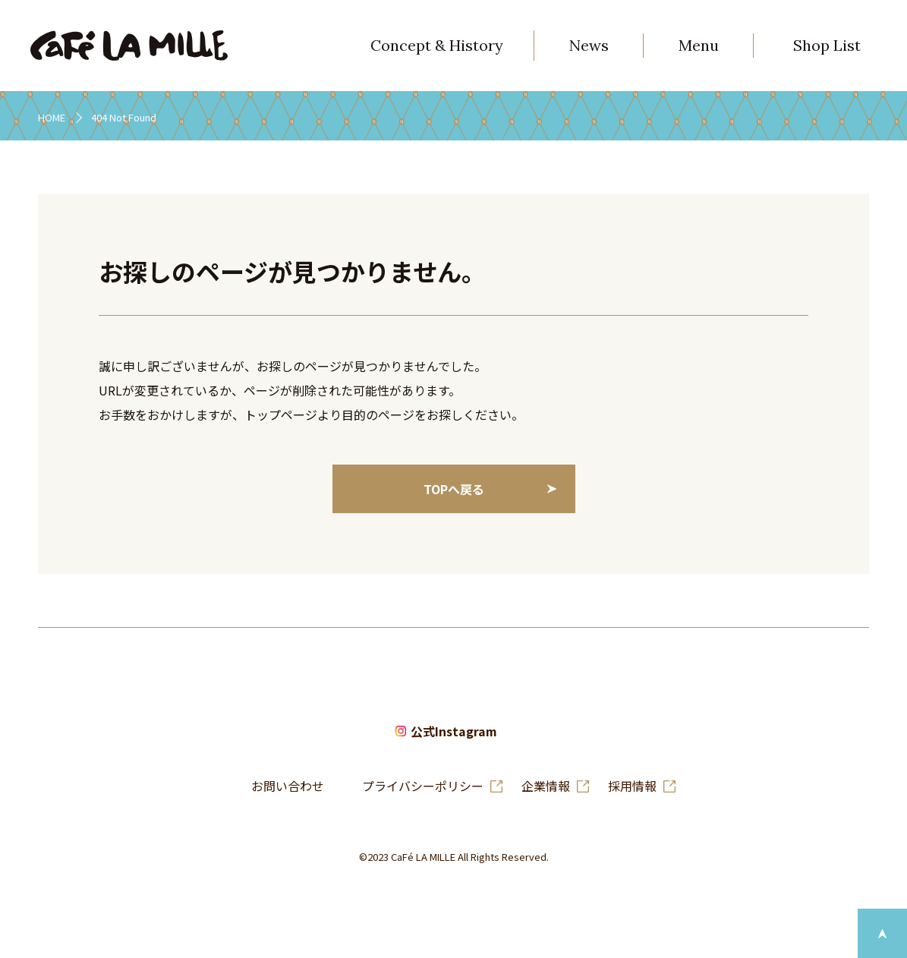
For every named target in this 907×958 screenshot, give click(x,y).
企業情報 (545, 786)
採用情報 (632, 786)
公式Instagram (454, 731)
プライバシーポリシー (422, 786)
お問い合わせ (287, 786)
